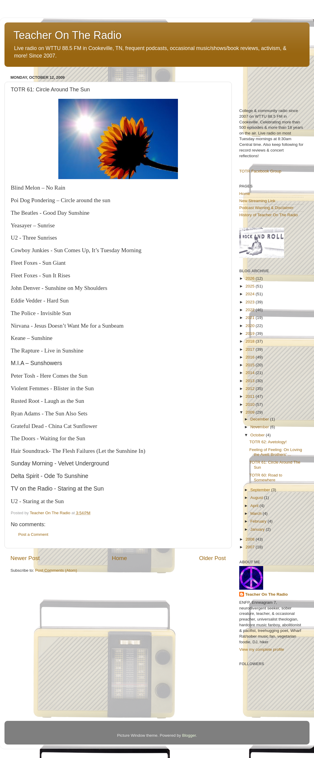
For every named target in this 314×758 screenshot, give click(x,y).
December (260, 419)
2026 (251, 278)
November (260, 427)
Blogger (189, 735)
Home (119, 558)
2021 (251, 317)
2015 (251, 365)
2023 (251, 302)
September (260, 490)
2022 (251, 310)
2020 (251, 325)
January (258, 529)
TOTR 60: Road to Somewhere (265, 477)
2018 (251, 341)
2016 (251, 357)
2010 (251, 404)
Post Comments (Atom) (56, 570)
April (255, 505)
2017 (251, 349)
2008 (251, 539)
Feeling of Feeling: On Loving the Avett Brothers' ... (275, 452)
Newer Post (25, 558)
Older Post (212, 558)
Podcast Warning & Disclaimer (266, 207)
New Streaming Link (257, 201)
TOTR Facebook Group (260, 171)
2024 (251, 294)
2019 (251, 333)
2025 (251, 286)
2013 (251, 381)
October (258, 435)
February (259, 521)
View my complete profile (261, 649)
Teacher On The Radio (67, 35)
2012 (251, 388)
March (256, 513)
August (257, 497)
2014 (251, 372)
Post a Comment (33, 534)
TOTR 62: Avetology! (268, 442)
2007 (251, 547)
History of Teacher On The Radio (268, 215)
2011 (251, 396)
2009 (251, 412)
